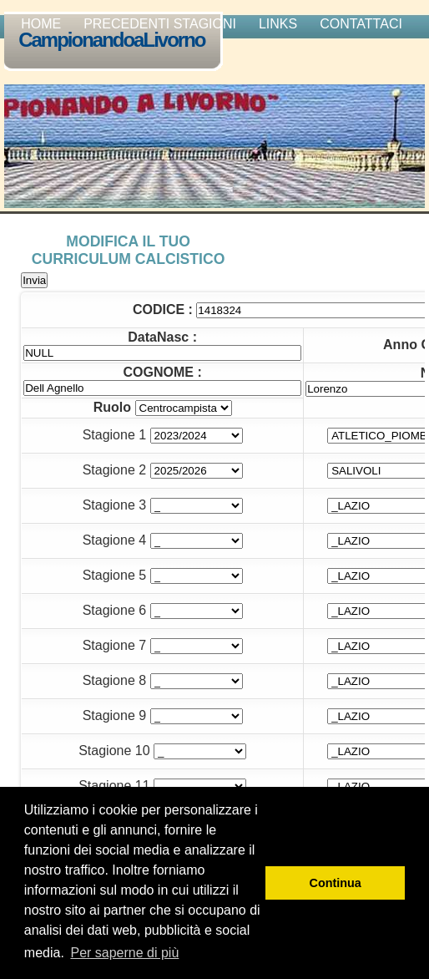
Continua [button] (335, 883)
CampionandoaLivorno (115, 41)
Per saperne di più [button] (124, 953)
